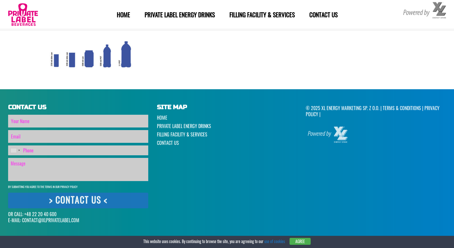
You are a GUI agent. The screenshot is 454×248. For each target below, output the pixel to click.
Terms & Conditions (402, 108)
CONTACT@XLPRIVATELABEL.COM (50, 220)
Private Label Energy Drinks (179, 14)
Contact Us (323, 14)
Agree (300, 241)
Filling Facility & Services (262, 14)
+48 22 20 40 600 (40, 214)
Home (123, 14)
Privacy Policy (69, 187)
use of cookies (274, 241)
